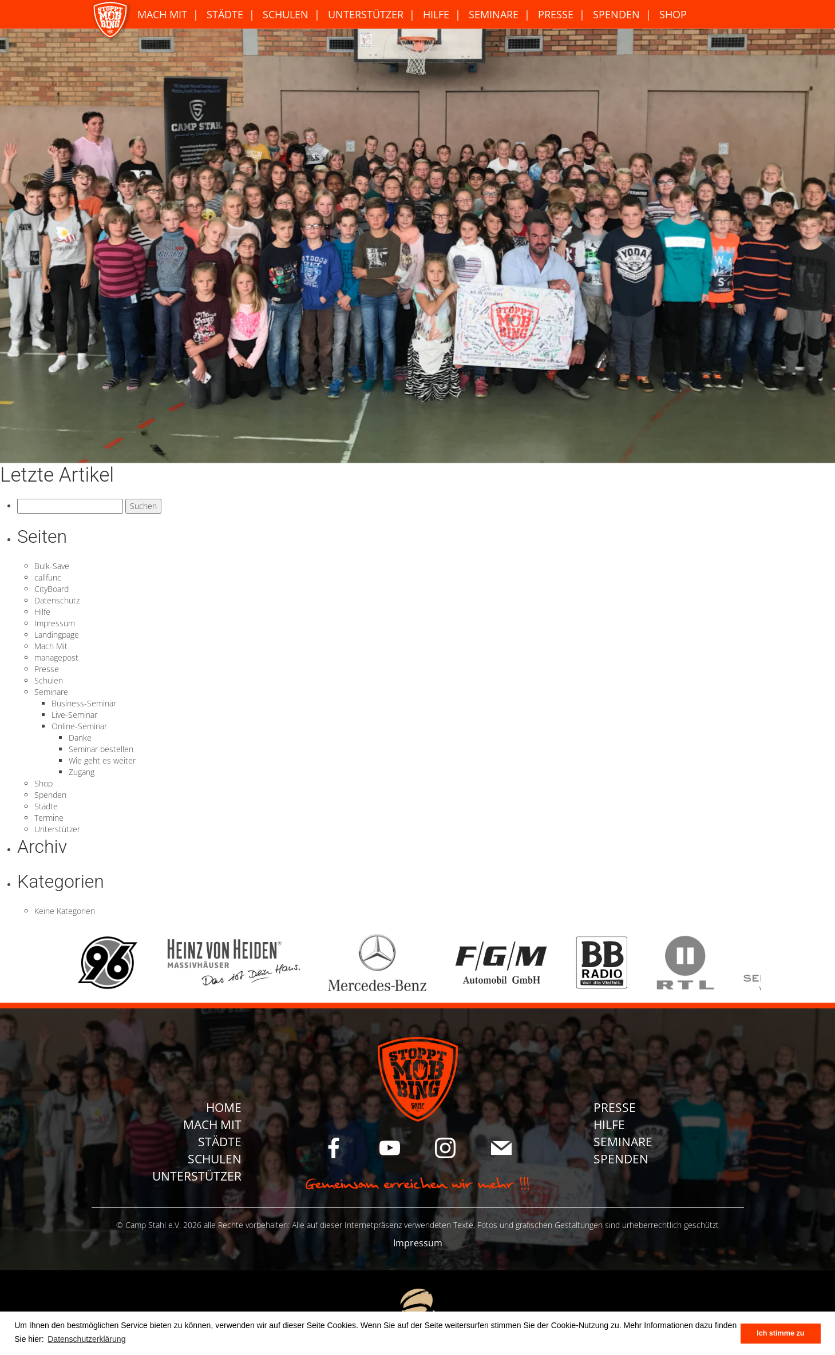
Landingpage (56, 634)
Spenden (616, 14)
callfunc (47, 577)
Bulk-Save (51, 566)
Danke (80, 737)
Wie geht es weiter (102, 760)
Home (224, 1107)
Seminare (494, 14)
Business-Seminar (84, 703)
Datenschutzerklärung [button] (86, 1339)
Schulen (285, 14)
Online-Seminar (79, 726)
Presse (555, 14)
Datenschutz (57, 600)
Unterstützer (365, 14)
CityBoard (51, 588)
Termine (49, 817)
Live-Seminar (74, 714)
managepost (56, 657)
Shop (673, 14)
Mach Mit (162, 14)
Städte (225, 14)
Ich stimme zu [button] (780, 1333)
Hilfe (436, 14)
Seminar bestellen (101, 749)
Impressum (54, 623)
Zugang (81, 771)
